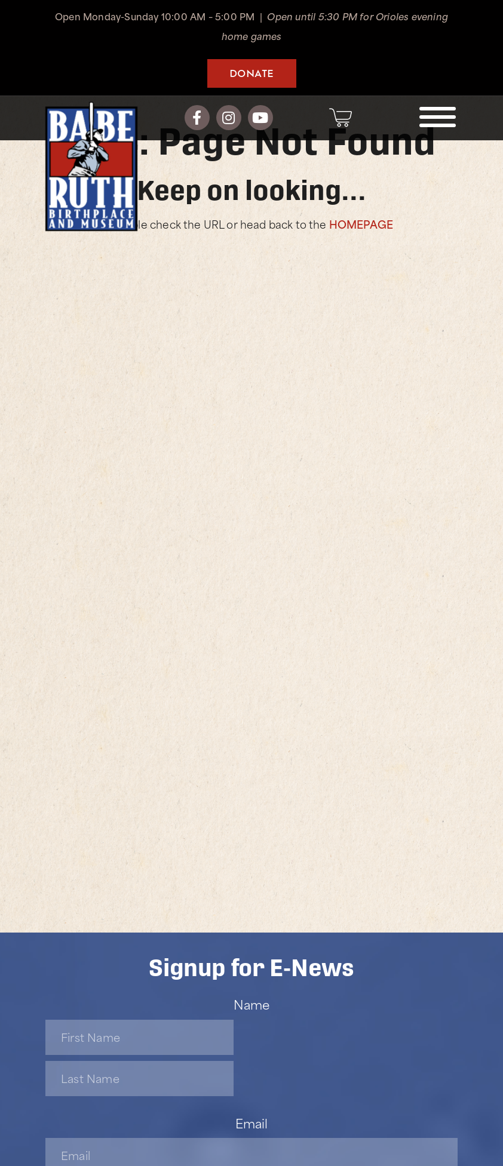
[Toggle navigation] (437, 117)
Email (251, 1122)
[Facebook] (197, 117)
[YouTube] (260, 117)
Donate (251, 72)
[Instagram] (228, 117)
